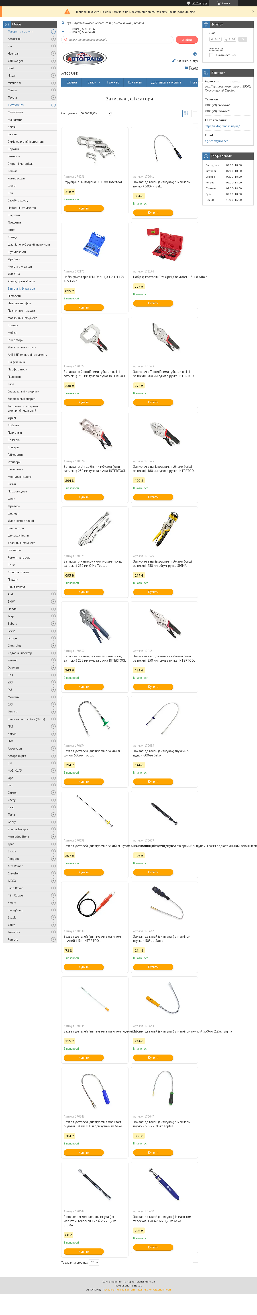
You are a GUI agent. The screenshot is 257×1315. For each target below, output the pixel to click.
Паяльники (15, 433)
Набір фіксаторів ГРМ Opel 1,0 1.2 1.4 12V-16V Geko (94, 279)
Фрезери (14, 506)
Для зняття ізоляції (21, 521)
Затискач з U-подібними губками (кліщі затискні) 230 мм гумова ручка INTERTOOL (95, 468)
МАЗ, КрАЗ (15, 770)
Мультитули (15, 112)
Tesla (11, 815)
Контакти (135, 82)
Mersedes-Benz (18, 837)
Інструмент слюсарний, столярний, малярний (23, 408)
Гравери (13, 447)
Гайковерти (15, 455)
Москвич (13, 697)
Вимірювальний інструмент (26, 142)
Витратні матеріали (20, 164)
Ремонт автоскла (19, 557)
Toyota (12, 98)
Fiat (10, 785)
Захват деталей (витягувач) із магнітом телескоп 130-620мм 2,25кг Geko (162, 1219)
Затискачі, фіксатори (21, 289)
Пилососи (14, 377)
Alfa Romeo (15, 866)
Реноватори (16, 528)
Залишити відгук (187, 61)
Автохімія (14, 39)
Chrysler (13, 873)
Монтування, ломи (20, 477)
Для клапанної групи (22, 347)
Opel (11, 778)
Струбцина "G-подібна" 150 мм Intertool (93, 182)
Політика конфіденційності (154, 1289)
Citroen (12, 793)
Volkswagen (16, 61)
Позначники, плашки (21, 311)
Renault (13, 660)
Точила (12, 171)
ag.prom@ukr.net (216, 141)
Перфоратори (17, 369)
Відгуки (235, 82)
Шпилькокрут (16, 587)
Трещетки (14, 222)
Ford (11, 68)
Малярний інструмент (22, 318)
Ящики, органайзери (21, 281)
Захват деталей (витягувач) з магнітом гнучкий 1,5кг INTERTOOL (92, 938)
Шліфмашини (17, 362)
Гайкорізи (14, 156)
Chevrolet (14, 646)
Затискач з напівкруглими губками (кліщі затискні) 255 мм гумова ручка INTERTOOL (95, 658)
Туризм (13, 712)
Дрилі (12, 418)
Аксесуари (15, 748)
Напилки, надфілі (19, 303)
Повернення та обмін (205, 82)
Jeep (11, 616)
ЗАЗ (10, 704)
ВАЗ (10, 675)
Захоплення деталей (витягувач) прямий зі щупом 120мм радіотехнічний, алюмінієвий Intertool (164, 846)
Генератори (15, 340)
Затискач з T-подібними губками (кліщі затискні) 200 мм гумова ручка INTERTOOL (164, 374)
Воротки (13, 149)
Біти (10, 193)
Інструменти (16, 105)
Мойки (12, 333)
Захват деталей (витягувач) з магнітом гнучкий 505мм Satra (161, 938)
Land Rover (15, 888)
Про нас (113, 82)
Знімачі (12, 134)
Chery (12, 800)
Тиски (11, 230)
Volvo (11, 925)
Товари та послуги (20, 31)
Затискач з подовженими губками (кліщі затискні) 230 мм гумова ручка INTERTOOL (164, 658)
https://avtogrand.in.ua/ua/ (222, 126)
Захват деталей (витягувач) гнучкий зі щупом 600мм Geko (161, 753)
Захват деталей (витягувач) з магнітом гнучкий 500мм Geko (161, 184)
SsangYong (15, 910)
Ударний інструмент (21, 543)
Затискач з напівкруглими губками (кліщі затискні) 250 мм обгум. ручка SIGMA (162, 563)
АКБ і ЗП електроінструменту (27, 355)
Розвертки (15, 550)
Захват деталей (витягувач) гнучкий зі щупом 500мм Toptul (92, 753)
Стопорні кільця (18, 572)
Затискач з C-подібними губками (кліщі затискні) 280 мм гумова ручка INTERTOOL (95, 374)
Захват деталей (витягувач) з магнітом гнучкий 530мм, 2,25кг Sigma (164, 1031)
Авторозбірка (17, 756)
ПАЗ (10, 726)
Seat (11, 807)
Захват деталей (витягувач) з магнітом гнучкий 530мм (95, 1031)
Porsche (13, 939)
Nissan (12, 75)
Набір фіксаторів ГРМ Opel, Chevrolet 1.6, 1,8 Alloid (164, 277)
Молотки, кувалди (20, 266)
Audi (11, 594)
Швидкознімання (19, 535)
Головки (13, 325)
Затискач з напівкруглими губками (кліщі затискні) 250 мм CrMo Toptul (93, 563)
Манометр (15, 120)
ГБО (10, 741)
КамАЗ (12, 734)
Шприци (13, 513)
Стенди (12, 237)
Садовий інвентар (20, 653)
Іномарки (14, 932)
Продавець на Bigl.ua (128, 1285)
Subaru (12, 624)
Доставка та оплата (166, 82)
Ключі (12, 127)
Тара (11, 384)
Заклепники (15, 469)
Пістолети (14, 296)
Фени (11, 499)
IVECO (12, 881)
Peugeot (13, 859)
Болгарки (14, 440)
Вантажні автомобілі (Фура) (26, 719)
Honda (12, 609)
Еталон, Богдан (18, 829)
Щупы (12, 186)
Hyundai (13, 53)
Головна (71, 82)
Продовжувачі (18, 491)
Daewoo (13, 668)
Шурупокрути (17, 252)
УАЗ (10, 682)
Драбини (14, 259)
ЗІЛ (10, 763)
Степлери (14, 462)
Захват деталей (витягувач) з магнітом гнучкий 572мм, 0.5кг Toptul (161, 1124)
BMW (11, 602)
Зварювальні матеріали (23, 391)
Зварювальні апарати (22, 399)
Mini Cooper (16, 895)
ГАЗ (10, 690)
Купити (84, 208)
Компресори (16, 178)
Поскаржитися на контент (119, 1289)
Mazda (12, 90)
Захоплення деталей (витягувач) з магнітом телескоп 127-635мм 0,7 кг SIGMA (90, 1221)
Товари (91, 82)
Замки (12, 484)
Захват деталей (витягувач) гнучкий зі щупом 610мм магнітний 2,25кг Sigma (95, 846)
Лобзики (13, 425)
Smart (12, 903)
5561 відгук (199, 3)
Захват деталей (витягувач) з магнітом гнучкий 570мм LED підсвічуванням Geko (93, 1124)
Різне (11, 565)
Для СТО (14, 274)
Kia (10, 46)
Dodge (12, 638)
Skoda (12, 851)
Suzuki (12, 917)
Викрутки (14, 215)
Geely (12, 822)
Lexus (11, 631)
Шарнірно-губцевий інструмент (29, 244)
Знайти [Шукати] (187, 39)
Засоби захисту (18, 200)
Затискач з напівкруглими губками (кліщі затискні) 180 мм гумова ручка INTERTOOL (164, 468)
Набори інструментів (22, 208)
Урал (11, 844)
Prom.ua (150, 1281)
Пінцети (13, 579)
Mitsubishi (14, 83)
